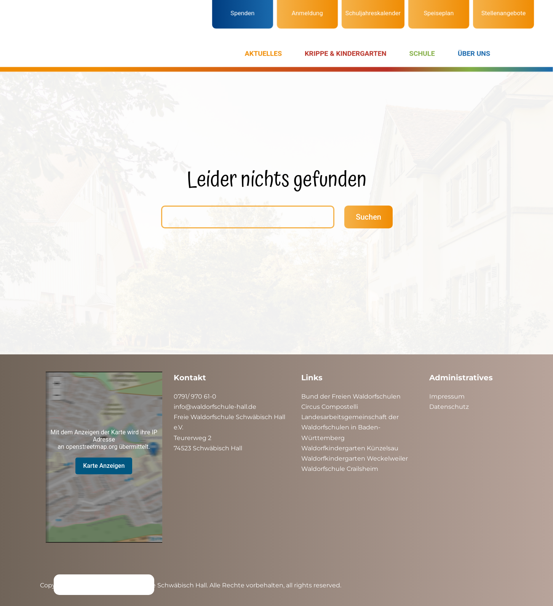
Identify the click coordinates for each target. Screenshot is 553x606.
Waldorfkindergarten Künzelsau (349, 448)
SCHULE (422, 53)
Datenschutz (449, 406)
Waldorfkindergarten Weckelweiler (354, 458)
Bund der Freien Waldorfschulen (351, 396)
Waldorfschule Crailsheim (339, 468)
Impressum (447, 396)
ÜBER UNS (474, 53)
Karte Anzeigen (104, 465)
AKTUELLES (263, 53)
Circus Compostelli (329, 406)
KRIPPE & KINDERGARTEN (345, 53)
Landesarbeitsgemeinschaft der (350, 417)
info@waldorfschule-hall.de (215, 406)
